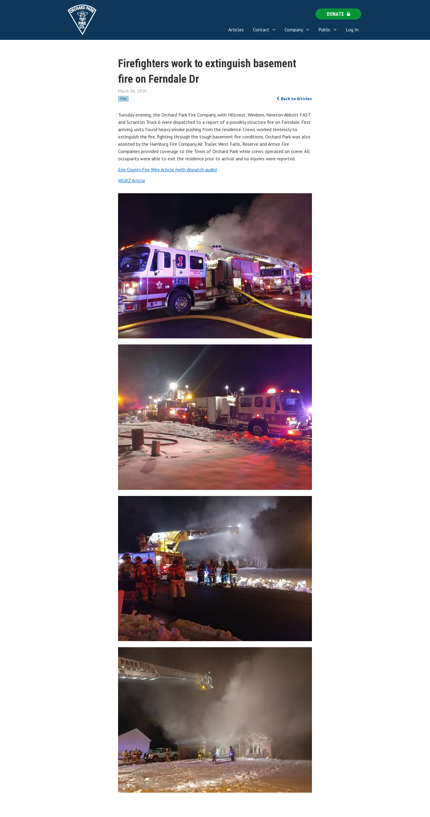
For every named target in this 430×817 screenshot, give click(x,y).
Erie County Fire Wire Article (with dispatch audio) (167, 169)
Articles (236, 29)
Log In (352, 29)
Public (324, 29)
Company (294, 29)
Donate (338, 14)
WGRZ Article (131, 180)
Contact (261, 29)
